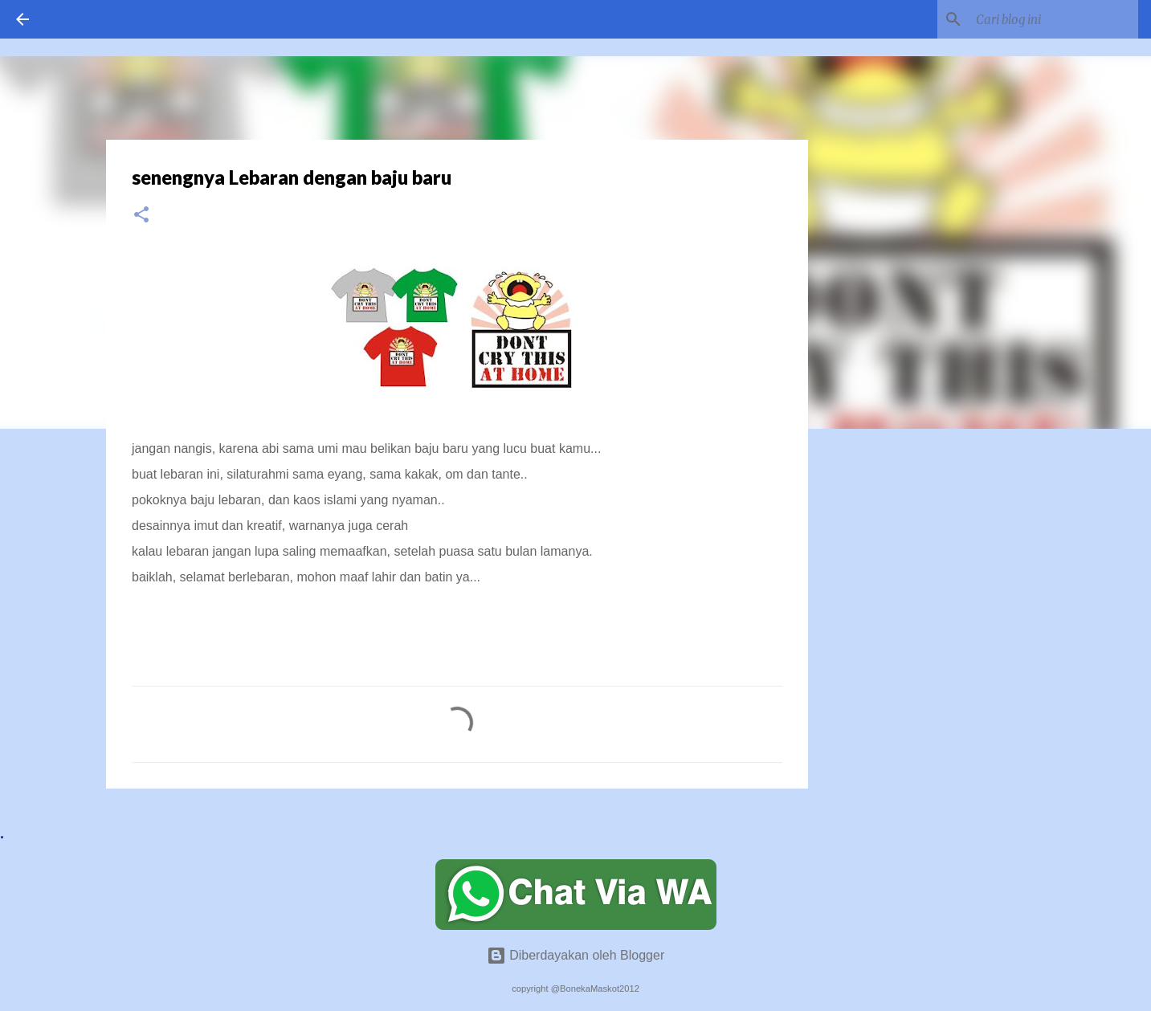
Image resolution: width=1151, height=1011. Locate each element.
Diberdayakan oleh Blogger (575, 955)
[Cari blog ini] (1053, 19)
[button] (141, 215)
